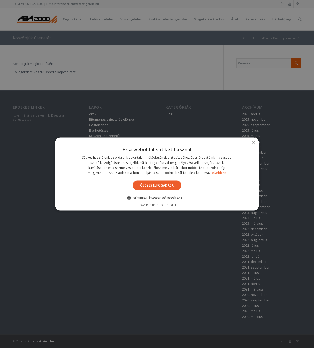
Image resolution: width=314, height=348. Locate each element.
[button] (157, 197)
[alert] (157, 174)
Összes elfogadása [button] (157, 185)
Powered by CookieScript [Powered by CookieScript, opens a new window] (157, 205)
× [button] (253, 143)
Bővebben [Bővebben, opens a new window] (218, 172)
